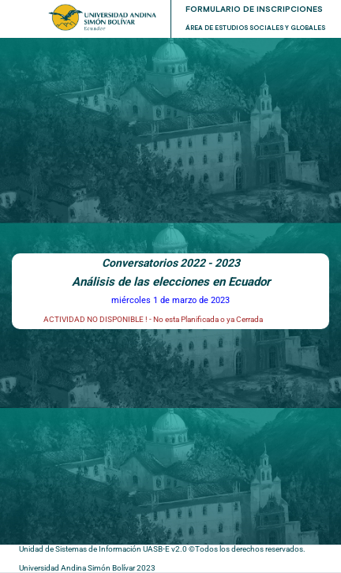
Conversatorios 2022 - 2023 (171, 263)
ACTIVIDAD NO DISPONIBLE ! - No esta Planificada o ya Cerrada (153, 319)
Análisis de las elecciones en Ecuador (171, 282)
